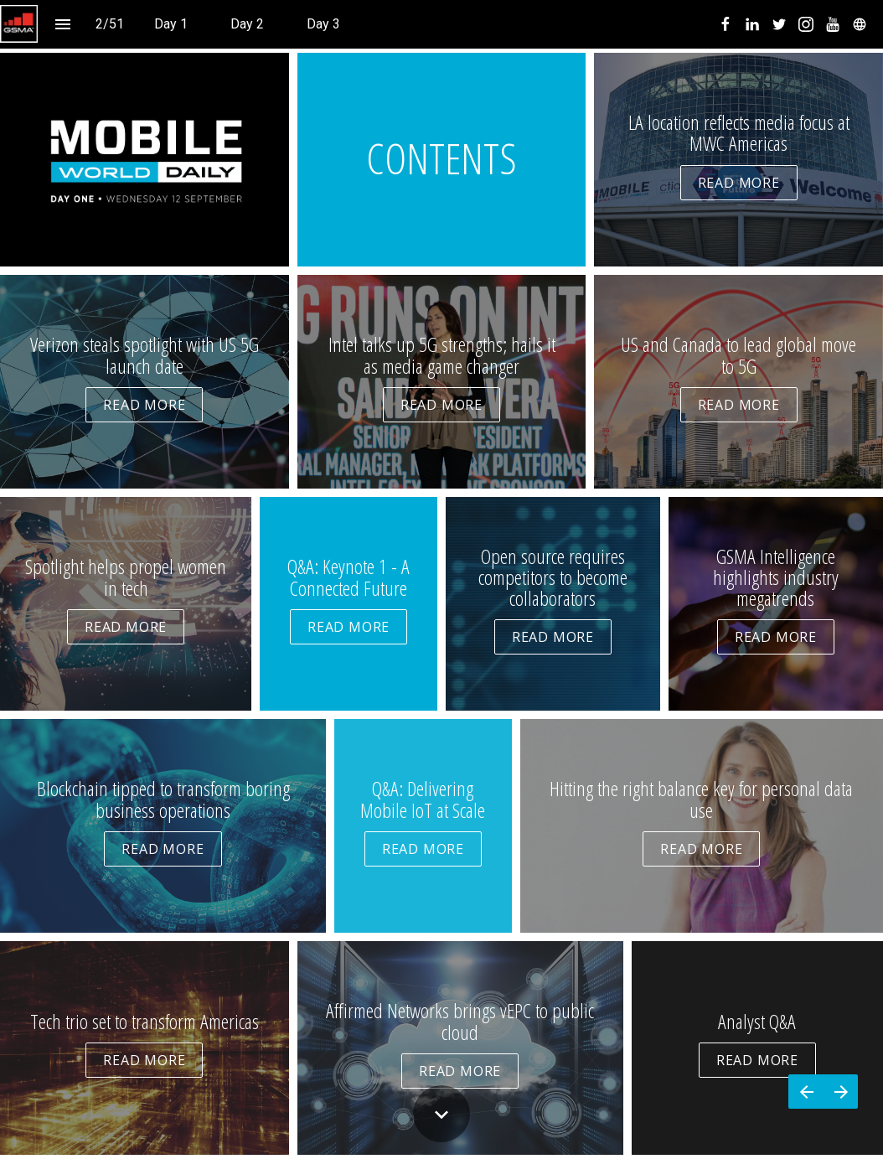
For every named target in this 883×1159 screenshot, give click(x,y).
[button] (19, 24)
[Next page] (841, 1091)
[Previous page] (806, 1091)
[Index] (62, 24)
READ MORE (739, 182)
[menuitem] (171, 24)
